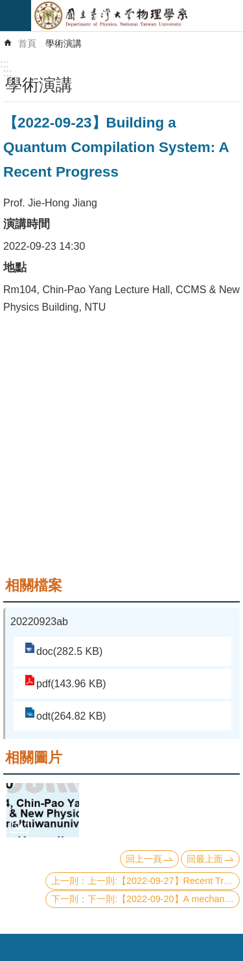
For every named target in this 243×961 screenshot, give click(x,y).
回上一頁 (144, 859)
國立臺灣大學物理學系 (137, 15)
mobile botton (15, 15)
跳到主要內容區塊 (6, 6)
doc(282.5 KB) (69, 651)
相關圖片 (33, 757)
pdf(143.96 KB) (71, 683)
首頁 (27, 43)
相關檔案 (33, 585)
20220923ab (39, 621)
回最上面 (205, 859)
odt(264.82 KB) (71, 716)
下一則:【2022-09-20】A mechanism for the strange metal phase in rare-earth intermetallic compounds (163, 899)
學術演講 (63, 43)
